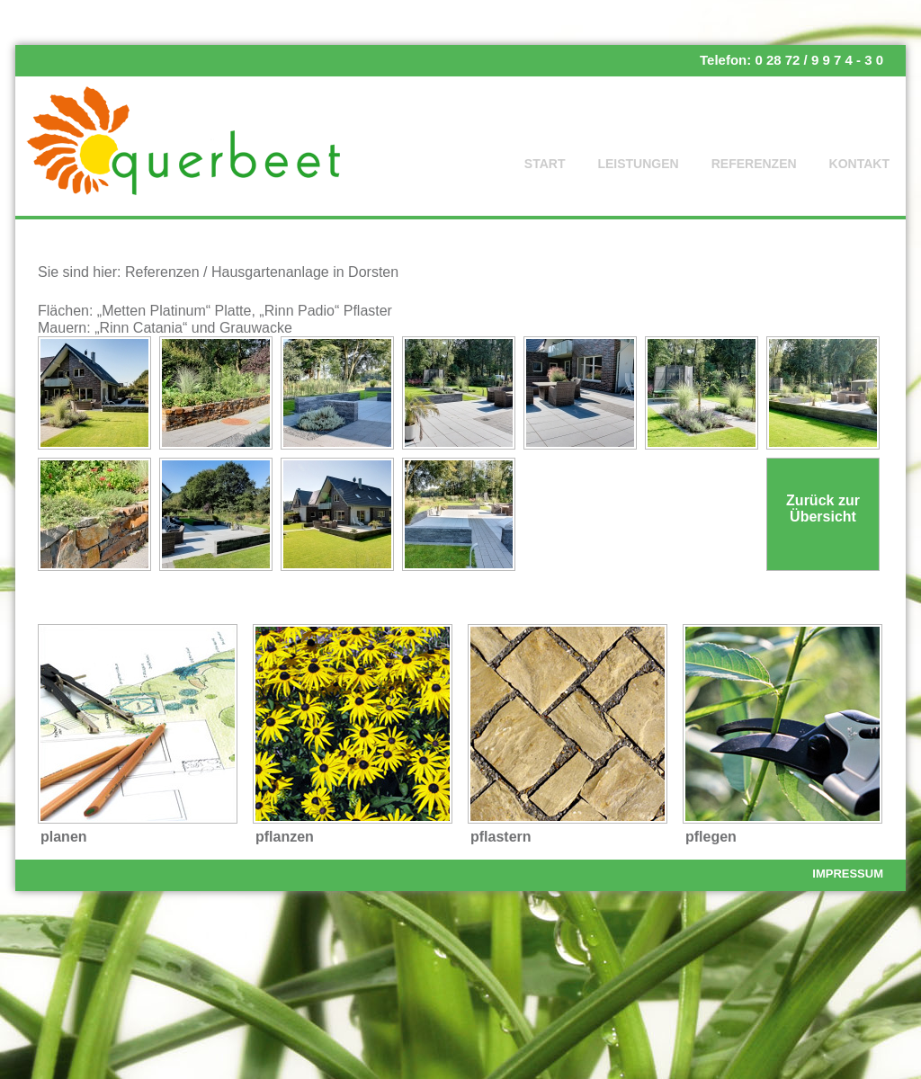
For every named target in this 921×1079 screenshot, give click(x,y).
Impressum (847, 873)
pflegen (711, 836)
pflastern (501, 836)
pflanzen (284, 836)
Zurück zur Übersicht (823, 508)
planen (63, 836)
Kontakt (859, 163)
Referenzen (754, 163)
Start (545, 163)
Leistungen (637, 163)
